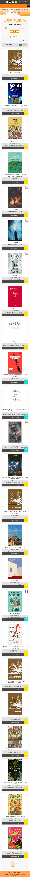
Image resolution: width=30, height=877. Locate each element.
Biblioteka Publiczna (15, 9)
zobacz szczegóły (15, 78)
